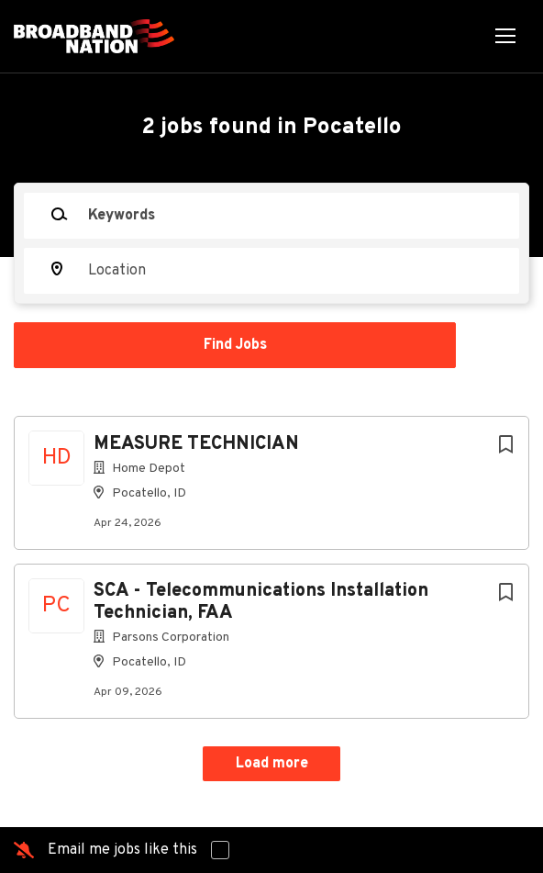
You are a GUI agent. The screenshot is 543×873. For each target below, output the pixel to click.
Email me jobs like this (122, 850)
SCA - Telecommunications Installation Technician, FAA (261, 602)
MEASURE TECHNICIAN (196, 444)
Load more (272, 764)
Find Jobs (235, 345)
